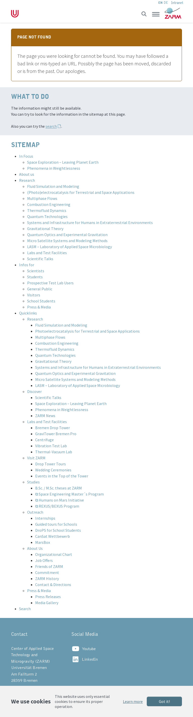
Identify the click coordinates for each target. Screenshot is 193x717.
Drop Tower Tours (50, 463)
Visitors (33, 294)
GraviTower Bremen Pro (55, 433)
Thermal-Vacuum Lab (53, 451)
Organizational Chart (53, 554)
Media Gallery (46, 602)
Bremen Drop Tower (52, 427)
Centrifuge (44, 439)
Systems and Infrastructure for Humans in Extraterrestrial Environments (90, 222)
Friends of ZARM (49, 566)
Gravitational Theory (45, 228)
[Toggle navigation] (156, 14)
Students (35, 276)
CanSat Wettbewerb (52, 536)
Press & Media (39, 306)
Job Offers (44, 560)
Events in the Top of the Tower (61, 475)
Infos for (26, 264)
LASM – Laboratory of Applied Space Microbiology (69, 246)
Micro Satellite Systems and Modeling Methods (67, 240)
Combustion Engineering (48, 204)
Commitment (47, 572)
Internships (45, 518)
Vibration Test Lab (51, 445)
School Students (41, 300)
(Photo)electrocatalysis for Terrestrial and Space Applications (80, 192)
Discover (34, 391)
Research (27, 180)
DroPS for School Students (58, 530)
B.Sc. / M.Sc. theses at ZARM (58, 487)
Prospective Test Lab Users (50, 282)
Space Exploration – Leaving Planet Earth (63, 162)
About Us (35, 548)
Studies (33, 481)
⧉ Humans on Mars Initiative (59, 500)
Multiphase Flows (42, 198)
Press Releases (48, 596)
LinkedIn (90, 659)
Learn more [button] (133, 701)
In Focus (26, 156)
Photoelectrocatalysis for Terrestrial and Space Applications (87, 331)
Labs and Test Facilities (47, 252)
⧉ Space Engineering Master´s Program (69, 494)
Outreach (35, 512)
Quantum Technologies (47, 216)
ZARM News (45, 415)
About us (26, 174)
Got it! (164, 701)
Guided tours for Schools (56, 524)
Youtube (89, 649)
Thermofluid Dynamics (46, 210)
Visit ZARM (36, 457)
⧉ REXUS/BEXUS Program (57, 506)
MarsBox (42, 542)
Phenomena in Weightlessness (53, 168)
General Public (39, 288)
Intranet (177, 3)
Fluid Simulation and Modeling (53, 186)
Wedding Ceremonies (53, 469)
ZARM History (47, 578)
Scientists (35, 270)
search (51, 126)
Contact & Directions (53, 584)
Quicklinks (28, 313)
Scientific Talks (40, 258)
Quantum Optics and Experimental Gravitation (67, 234)
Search (25, 608)
